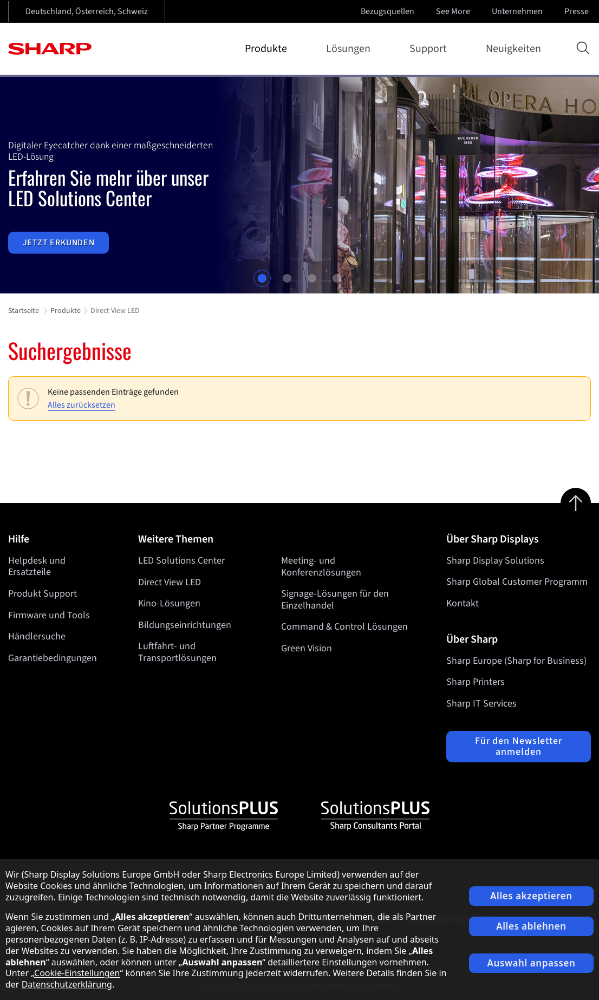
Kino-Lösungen (169, 603)
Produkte (268, 48)
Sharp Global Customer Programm (517, 582)
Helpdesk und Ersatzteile (37, 566)
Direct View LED (169, 582)
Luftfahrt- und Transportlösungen (177, 652)
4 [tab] (337, 278)
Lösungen (350, 48)
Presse (577, 11)
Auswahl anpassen (531, 963)
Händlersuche (37, 636)
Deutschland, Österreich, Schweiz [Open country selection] (86, 11)
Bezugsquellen (387, 11)
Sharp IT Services (481, 703)
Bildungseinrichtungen (184, 625)
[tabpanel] (299, 185)
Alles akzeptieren (531, 896)
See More (454, 11)
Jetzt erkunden (59, 243)
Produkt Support (42, 593)
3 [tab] (312, 278)
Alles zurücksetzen (81, 405)
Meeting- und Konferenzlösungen (322, 566)
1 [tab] (262, 278)
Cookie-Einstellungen (77, 973)
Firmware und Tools (49, 615)
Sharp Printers (475, 682)
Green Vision (307, 648)
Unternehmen (518, 11)
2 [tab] (287, 278)
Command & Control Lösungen (345, 626)
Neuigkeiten (513, 48)
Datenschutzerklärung (67, 984)
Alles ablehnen (531, 926)
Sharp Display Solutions (495, 560)
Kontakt (462, 603)
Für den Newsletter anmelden (518, 746)
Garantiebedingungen (52, 658)
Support (430, 48)
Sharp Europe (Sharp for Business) (516, 661)
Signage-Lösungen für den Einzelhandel (335, 599)
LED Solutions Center (181, 560)
